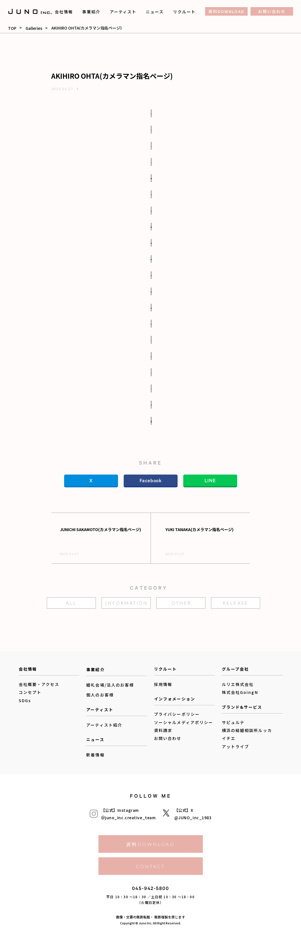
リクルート (184, 11)
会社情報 (64, 11)
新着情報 (95, 755)
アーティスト (123, 11)
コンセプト (30, 692)
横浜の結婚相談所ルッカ (247, 730)
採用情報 (163, 684)
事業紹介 (91, 11)
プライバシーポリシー (177, 714)
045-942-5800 (150, 889)
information (126, 603)
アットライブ (235, 746)
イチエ (228, 738)
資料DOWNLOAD (226, 11)
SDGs (25, 700)
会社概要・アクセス (39, 684)
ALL (71, 603)
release (235, 603)
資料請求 (163, 730)
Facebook (150, 481)
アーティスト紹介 (104, 725)
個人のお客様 (100, 695)
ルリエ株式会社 (238, 684)
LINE (210, 481)
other (181, 603)
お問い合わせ (272, 11)
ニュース (155, 11)
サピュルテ (233, 722)
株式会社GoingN (240, 692)
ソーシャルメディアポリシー (183, 722)
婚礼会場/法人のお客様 (110, 685)
